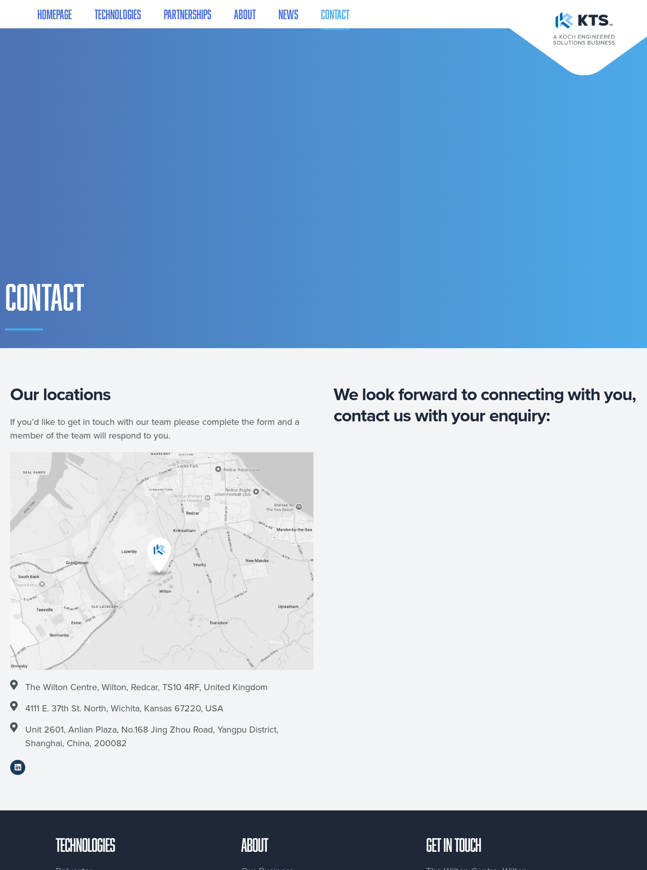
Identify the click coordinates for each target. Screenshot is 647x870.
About (245, 14)
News (288, 14)
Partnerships (187, 14)
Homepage (54, 14)
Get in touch (453, 845)
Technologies (118, 14)
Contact (335, 14)
